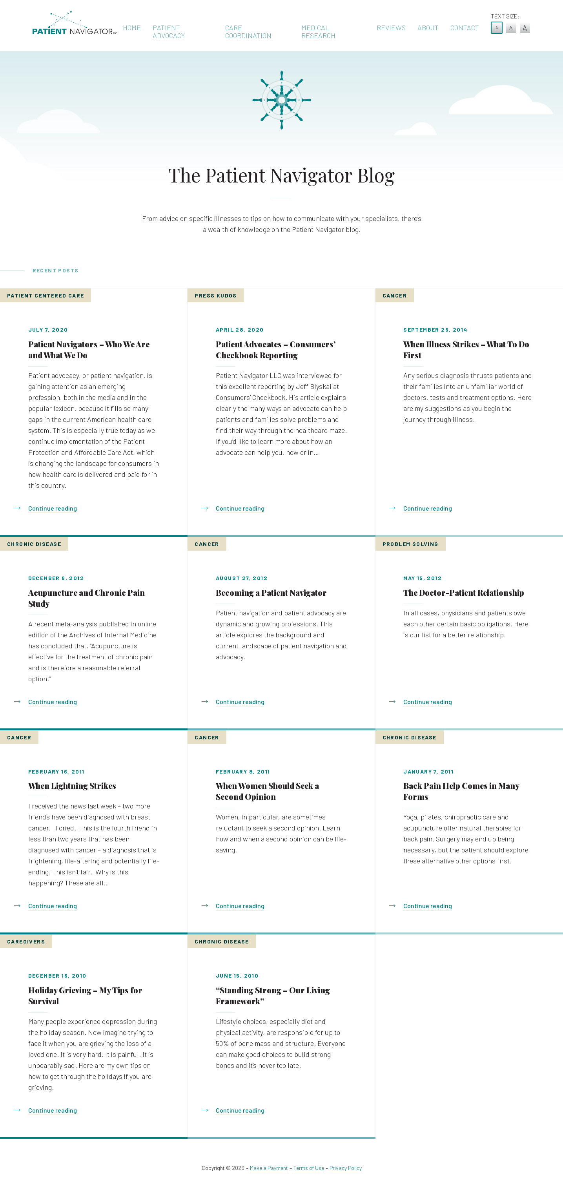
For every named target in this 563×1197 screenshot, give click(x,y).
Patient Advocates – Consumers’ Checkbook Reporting (275, 349)
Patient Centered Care (45, 295)
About (428, 27)
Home (132, 27)
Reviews (391, 27)
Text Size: (505, 16)
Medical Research (318, 31)
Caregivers (26, 941)
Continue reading (52, 508)
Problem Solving (411, 543)
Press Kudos (216, 295)
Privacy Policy (346, 1167)
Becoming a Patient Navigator (271, 592)
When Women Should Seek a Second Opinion (267, 791)
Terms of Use (308, 1167)
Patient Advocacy (169, 31)
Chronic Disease (34, 543)
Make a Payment (269, 1167)
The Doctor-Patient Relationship (463, 592)
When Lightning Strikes (72, 785)
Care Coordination (248, 31)
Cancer (395, 295)
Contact (464, 27)
